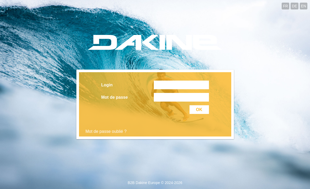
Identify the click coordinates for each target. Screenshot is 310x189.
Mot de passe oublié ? (106, 131)
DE (294, 6)
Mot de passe (114, 97)
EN (303, 6)
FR (285, 6)
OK (199, 109)
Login (107, 85)
